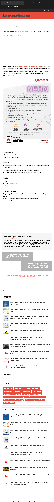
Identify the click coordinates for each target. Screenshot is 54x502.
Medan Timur (40, 388)
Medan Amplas (8, 376)
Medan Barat (26, 376)
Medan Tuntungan (9, 391)
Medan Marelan (8, 385)
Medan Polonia (41, 385)
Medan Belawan (8, 379)
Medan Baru (35, 376)
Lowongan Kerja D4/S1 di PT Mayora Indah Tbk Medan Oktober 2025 (30, 448)
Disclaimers (38, 490)
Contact (20, 490)
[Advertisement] (27, 48)
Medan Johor (8, 382)
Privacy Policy (29, 490)
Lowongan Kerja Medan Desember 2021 (28, 63)
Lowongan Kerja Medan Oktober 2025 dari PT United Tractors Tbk (29, 318)
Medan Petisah (31, 385)
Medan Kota (17, 382)
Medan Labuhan (26, 382)
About (15, 490)
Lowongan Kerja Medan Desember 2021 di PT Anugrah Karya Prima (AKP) (15, 252)
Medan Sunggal (19, 388)
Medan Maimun (37, 382)
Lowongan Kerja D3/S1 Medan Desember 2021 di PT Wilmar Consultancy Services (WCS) (39, 253)
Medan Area (18, 376)
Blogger (47, 492)
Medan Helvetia (36, 379)
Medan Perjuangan (20, 385)
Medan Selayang (8, 388)
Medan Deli (18, 379)
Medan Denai (26, 379)
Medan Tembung (30, 388)
